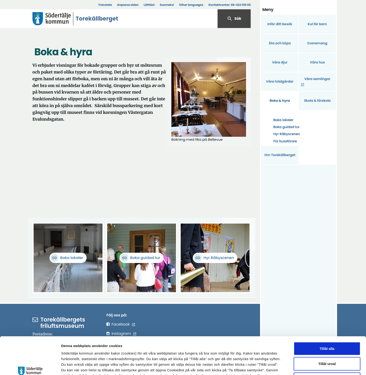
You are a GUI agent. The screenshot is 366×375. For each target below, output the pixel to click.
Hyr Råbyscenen (286, 134)
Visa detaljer (255, 366)
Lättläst (149, 5)
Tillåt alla (327, 318)
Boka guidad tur (286, 127)
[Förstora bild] (208, 99)
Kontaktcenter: (229, 5)
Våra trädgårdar (279, 81)
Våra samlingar (317, 79)
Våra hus (317, 62)
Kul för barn (317, 24)
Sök (234, 18)
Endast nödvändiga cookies (327, 348)
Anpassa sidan (128, 5)
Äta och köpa (280, 43)
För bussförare (285, 141)
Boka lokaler (283, 120)
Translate (105, 5)
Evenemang (317, 43)
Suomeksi (167, 5)
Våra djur (279, 62)
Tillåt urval (327, 333)
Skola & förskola (317, 100)
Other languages (191, 5)
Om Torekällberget (279, 155)
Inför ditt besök (279, 24)
